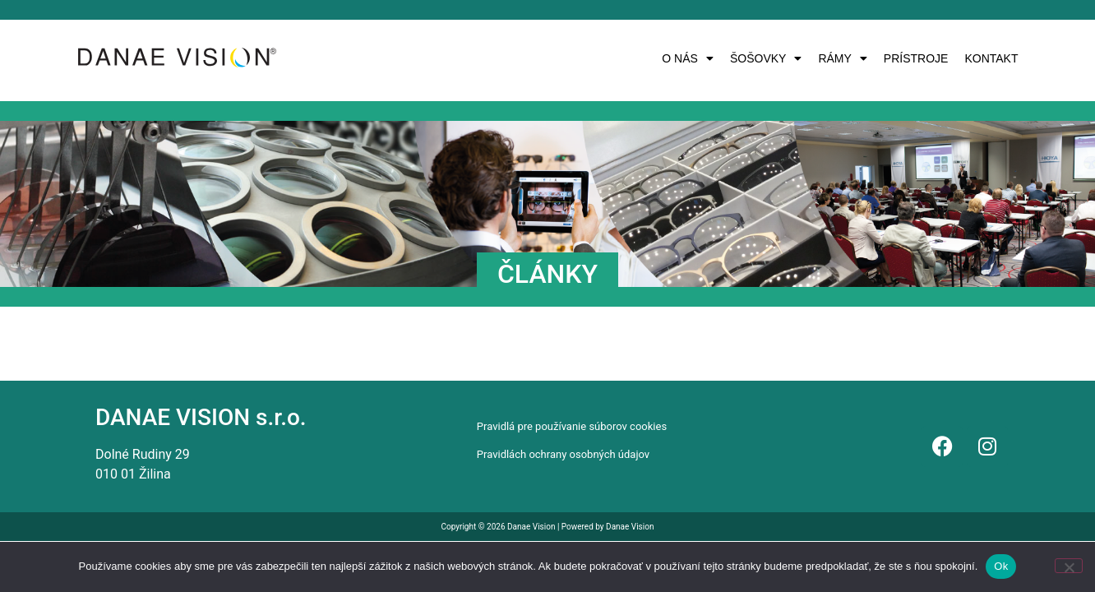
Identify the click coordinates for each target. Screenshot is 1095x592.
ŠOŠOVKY (766, 58)
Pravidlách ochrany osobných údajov (563, 454)
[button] (687, 58)
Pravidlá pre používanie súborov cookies (572, 426)
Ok (1001, 566)
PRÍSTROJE (916, 58)
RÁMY (842, 58)
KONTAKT (991, 58)
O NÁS (688, 58)
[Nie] (1069, 565)
